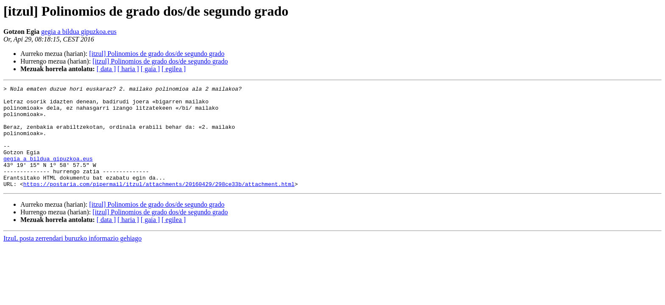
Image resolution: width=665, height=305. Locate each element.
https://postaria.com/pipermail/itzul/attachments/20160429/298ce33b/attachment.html (159, 204)
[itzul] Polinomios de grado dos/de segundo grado (156, 53)
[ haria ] (128, 68)
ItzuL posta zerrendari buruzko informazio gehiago (72, 258)
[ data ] (106, 68)
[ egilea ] (174, 68)
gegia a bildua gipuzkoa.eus (79, 31)
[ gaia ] (150, 68)
